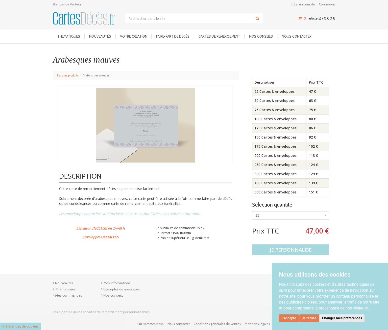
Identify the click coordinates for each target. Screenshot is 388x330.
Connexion (327, 4)
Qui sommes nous (150, 324)
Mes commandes (68, 295)
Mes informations (117, 283)
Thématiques (68, 36)
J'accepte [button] (289, 318)
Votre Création (133, 36)
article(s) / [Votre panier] (316, 18)
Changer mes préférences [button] (342, 318)
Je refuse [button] (309, 318)
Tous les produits (67, 75)
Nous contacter (297, 36)
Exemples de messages (121, 289)
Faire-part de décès (173, 36)
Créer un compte (303, 4)
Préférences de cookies (20, 326)
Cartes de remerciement (219, 36)
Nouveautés (100, 36)
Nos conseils (261, 36)
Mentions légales (257, 324)
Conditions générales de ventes (217, 324)
